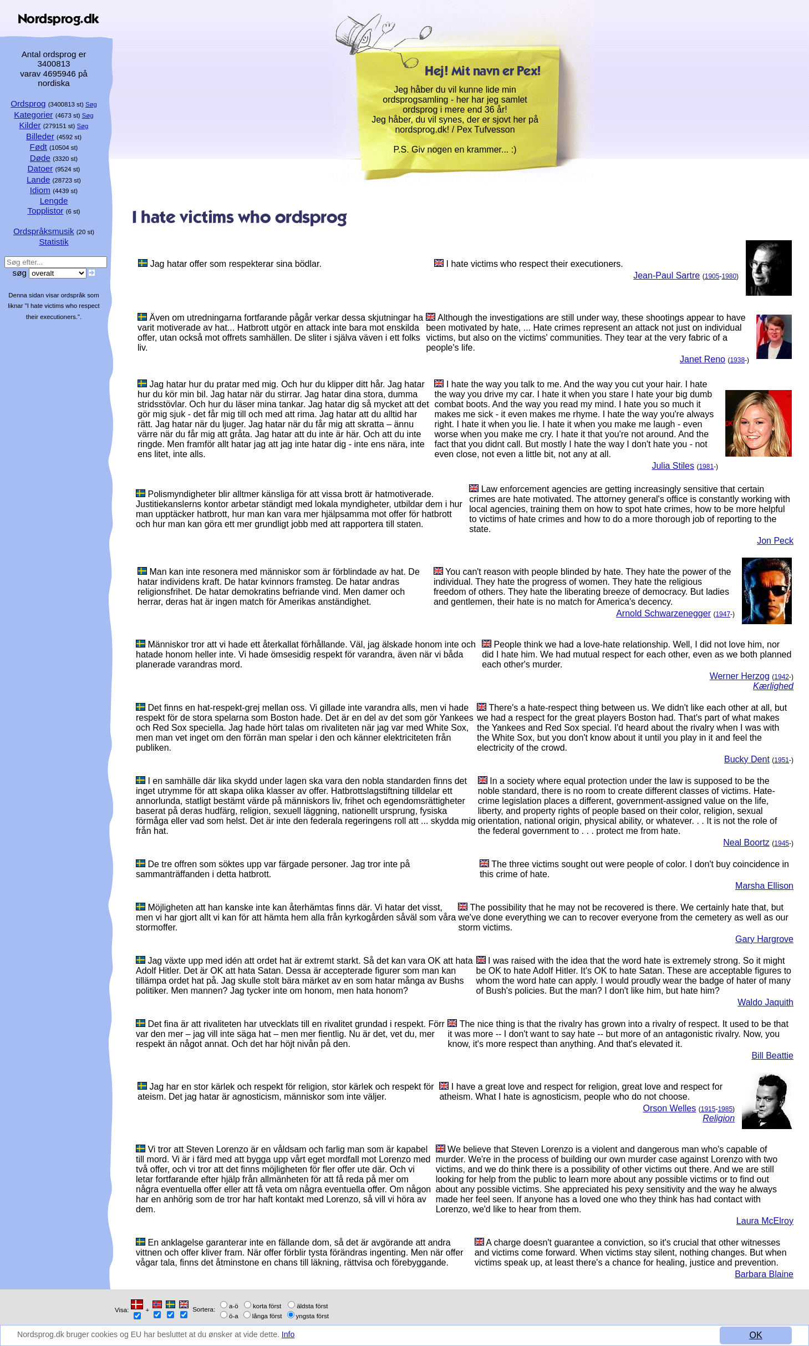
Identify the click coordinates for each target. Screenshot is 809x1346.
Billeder (40, 136)
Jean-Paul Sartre (666, 275)
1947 (722, 614)
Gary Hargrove (764, 939)
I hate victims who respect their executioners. (534, 264)
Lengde (54, 200)
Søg (91, 104)
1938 (737, 360)
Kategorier (33, 114)
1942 (781, 677)
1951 (781, 760)
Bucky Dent (747, 759)
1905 (712, 276)
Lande (38, 179)
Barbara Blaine (764, 1274)
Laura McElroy (764, 1221)
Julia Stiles (673, 465)
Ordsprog (28, 103)
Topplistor (45, 210)
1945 (781, 843)
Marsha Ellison (764, 885)
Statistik (53, 241)
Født (38, 146)
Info (324, 1335)
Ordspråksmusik (43, 231)
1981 (706, 466)
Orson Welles (669, 1108)
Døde (40, 158)
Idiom (40, 190)
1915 (708, 1109)
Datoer (40, 168)
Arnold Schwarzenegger (663, 613)
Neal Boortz (746, 842)
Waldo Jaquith (765, 1002)
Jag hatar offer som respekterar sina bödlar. (236, 264)
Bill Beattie (772, 1055)
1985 (725, 1109)
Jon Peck (775, 540)
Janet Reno (702, 359)
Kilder (30, 125)
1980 (728, 276)
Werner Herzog (740, 676)
